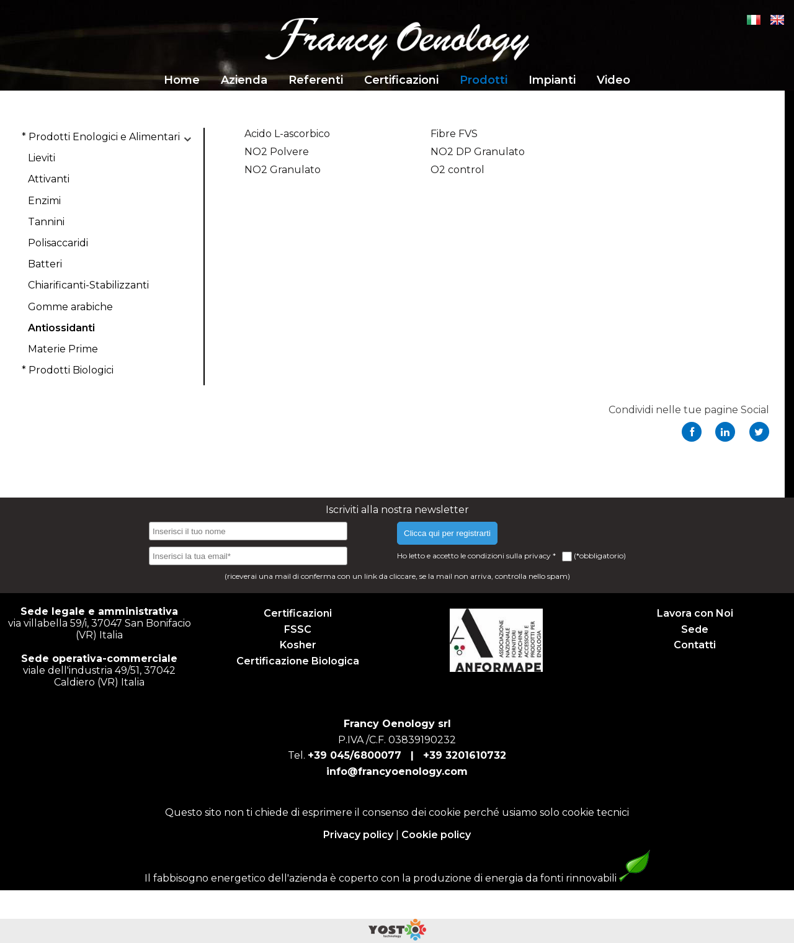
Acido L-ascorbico (287, 134)
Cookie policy (436, 835)
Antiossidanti (61, 328)
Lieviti (41, 158)
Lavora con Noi (695, 613)
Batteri (45, 264)
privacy (538, 555)
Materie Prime (63, 349)
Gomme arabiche (70, 307)
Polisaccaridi (58, 243)
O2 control (457, 170)
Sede (694, 629)
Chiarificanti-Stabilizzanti (88, 285)
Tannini (46, 222)
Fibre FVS (454, 134)
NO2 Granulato (282, 170)
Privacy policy (358, 835)
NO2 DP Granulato (477, 152)
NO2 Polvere (276, 152)
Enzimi (44, 201)
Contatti (695, 645)
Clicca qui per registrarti (447, 533)
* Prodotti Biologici (68, 370)
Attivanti (48, 179)
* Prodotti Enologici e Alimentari (101, 137)
